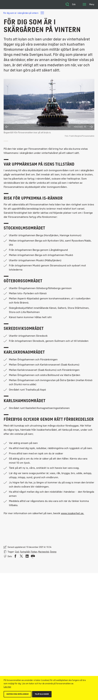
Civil (17, 551)
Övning (53, 551)
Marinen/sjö (43, 551)
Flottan (34, 551)
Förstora (80, 127)
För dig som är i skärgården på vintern (23, 13)
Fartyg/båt (25, 551)
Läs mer (7, 687)
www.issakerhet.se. (72, 513)
